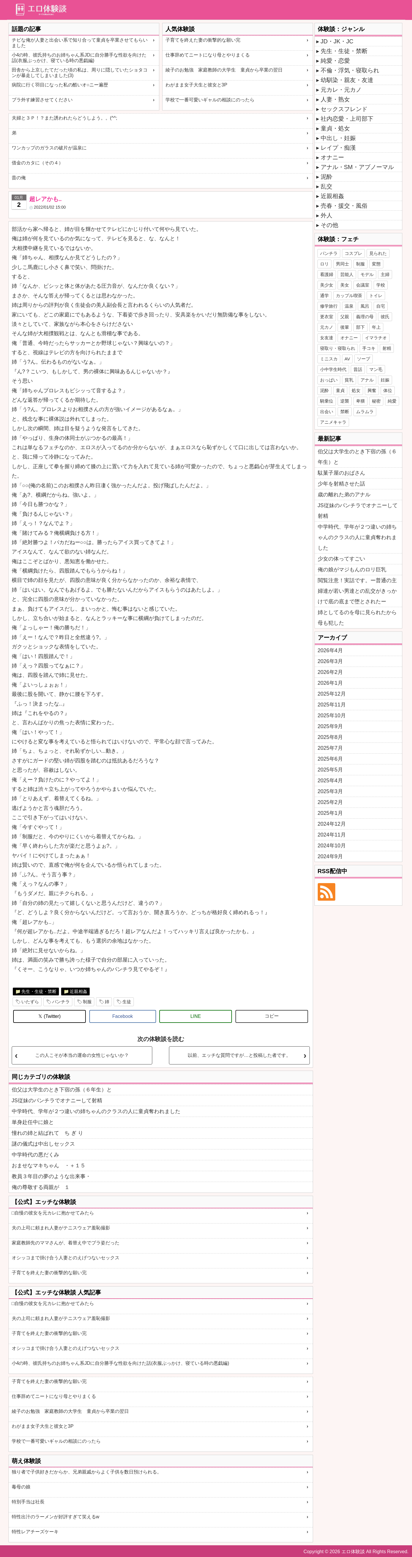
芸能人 (346, 274)
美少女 (326, 284)
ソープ (363, 358)
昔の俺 (19, 177)
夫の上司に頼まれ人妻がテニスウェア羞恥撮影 (61, 1227)
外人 (326, 215)
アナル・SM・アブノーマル (357, 167)
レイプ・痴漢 (338, 147)
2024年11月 (332, 835)
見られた (378, 253)
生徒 (126, 1001)
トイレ (375, 295)
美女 (344, 284)
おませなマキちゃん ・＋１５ (49, 1165)
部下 (360, 327)
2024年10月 (332, 846)
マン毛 (375, 369)
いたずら (30, 1001)
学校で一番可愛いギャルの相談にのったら (209, 99)
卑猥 (360, 400)
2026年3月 (330, 661)
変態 (376, 263)
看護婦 (326, 274)
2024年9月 (330, 856)
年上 (376, 327)
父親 (344, 316)
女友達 (326, 337)
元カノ (326, 327)
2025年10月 (332, 715)
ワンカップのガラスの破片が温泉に (49, 147)
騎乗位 (326, 400)
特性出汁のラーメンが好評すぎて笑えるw (56, 1516)
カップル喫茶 (349, 295)
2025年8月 (330, 737)
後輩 (344, 327)
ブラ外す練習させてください (42, 99)
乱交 (326, 186)
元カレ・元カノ (341, 89)
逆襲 (344, 400)
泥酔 (326, 176)
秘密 (376, 400)
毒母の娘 (21, 1486)
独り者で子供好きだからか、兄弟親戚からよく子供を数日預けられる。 (87, 1471)
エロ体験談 (353, 1551)
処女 (356, 390)
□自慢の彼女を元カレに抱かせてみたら (53, 1212)
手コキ (368, 348)
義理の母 (365, 316)
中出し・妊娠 (338, 138)
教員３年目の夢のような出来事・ (51, 1176)
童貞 (340, 390)
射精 (386, 348)
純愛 (392, 400)
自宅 (380, 306)
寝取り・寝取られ (337, 348)
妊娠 (385, 379)
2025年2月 (330, 802)
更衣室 (326, 316)
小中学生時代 (333, 369)
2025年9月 (330, 726)
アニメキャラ (333, 422)
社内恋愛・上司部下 (347, 118)
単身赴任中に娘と (33, 1122)
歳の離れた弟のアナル (344, 495)
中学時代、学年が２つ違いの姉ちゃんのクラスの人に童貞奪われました (96, 1111)
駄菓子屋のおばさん (341, 473)
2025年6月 (330, 759)
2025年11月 (332, 705)
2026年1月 (330, 683)
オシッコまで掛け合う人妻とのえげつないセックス (65, 1257)
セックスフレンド (344, 109)
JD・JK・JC (337, 41)
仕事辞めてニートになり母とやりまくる (207, 54)
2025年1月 (330, 813)
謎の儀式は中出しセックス (43, 1144)
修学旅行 (329, 306)
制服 (87, 1001)
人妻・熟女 (335, 99)
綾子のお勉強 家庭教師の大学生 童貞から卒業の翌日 (224, 69)
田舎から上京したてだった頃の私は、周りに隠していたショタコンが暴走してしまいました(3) (80, 72)
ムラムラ (365, 411)
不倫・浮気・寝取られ (350, 70)
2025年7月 (330, 748)
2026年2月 (330, 672)
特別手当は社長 (28, 1501)
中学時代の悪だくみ (35, 1155)
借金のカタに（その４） (37, 162)
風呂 (364, 306)
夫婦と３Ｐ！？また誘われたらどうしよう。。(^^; (64, 117)
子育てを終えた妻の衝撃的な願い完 (202, 40)
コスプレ (353, 253)
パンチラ (61, 1001)
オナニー (332, 157)
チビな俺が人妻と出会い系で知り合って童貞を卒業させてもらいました (80, 43)
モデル (367, 274)
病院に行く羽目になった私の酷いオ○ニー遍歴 (60, 84)
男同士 (342, 263)
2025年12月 (332, 694)
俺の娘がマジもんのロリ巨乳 (352, 570)
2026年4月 (330, 650)
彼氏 (385, 316)
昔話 (357, 369)
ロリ (324, 263)
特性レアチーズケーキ (35, 1531)
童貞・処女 (335, 128)
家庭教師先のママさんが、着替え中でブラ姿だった (65, 1242)
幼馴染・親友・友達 (347, 80)
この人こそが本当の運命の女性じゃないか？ (82, 1055)
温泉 (349, 306)
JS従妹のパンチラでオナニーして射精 (57, 1100)
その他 (329, 225)
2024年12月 (332, 824)
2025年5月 (330, 770)
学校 (380, 284)
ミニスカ (329, 358)
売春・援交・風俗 (344, 205)
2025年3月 (330, 791)
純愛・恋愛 (335, 60)
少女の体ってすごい (341, 559)
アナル (367, 379)
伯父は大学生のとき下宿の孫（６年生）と (62, 1090)
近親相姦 (78, 991)
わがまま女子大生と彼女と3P (196, 84)
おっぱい (329, 379)
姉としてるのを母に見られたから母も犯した (357, 617)
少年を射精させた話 (341, 484)
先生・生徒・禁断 (39, 991)
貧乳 (349, 379)
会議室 (362, 284)
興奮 (371, 390)
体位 (387, 390)
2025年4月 (330, 780)
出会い (326, 411)
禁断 (344, 411)
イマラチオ (376, 337)
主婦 (385, 274)
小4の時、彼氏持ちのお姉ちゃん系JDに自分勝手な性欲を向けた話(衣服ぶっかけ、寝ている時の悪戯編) (79, 57)
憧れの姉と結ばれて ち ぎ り (47, 1133)
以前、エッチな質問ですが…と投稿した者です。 (239, 1055)
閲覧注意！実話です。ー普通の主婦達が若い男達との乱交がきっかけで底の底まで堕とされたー (357, 591)
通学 (324, 295)
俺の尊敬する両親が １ (41, 1187)
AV (347, 358)
